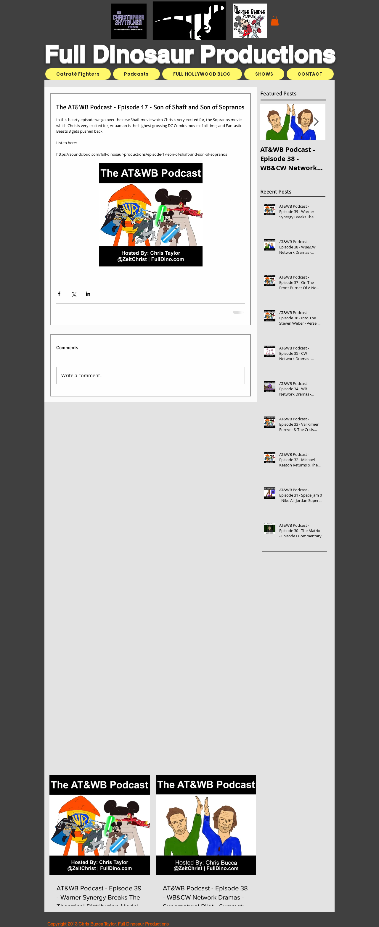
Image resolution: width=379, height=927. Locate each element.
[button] (275, 20)
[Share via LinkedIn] (88, 294)
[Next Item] (316, 121)
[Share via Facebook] (59, 294)
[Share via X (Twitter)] (73, 294)
